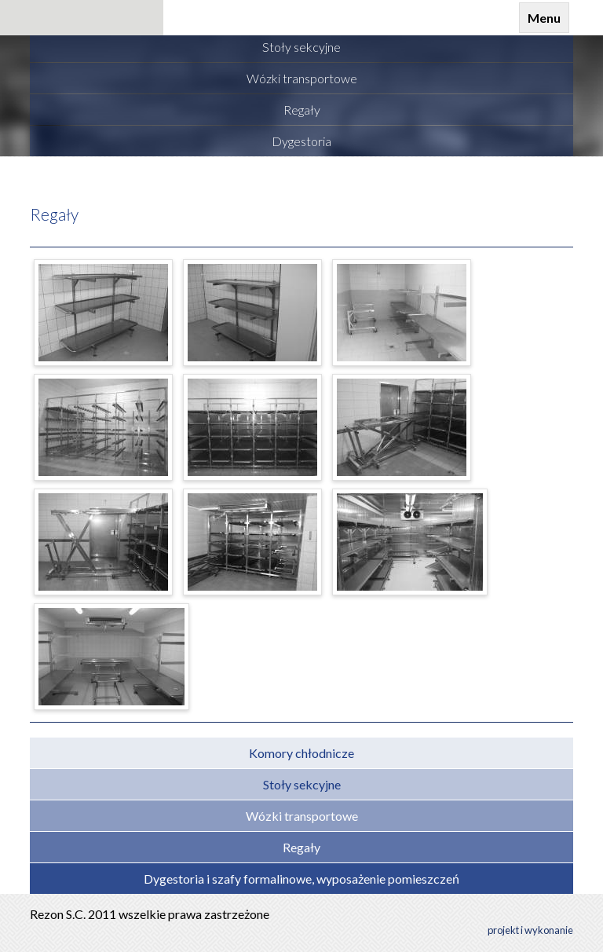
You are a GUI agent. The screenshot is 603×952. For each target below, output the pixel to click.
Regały (54, 214)
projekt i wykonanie (530, 930)
